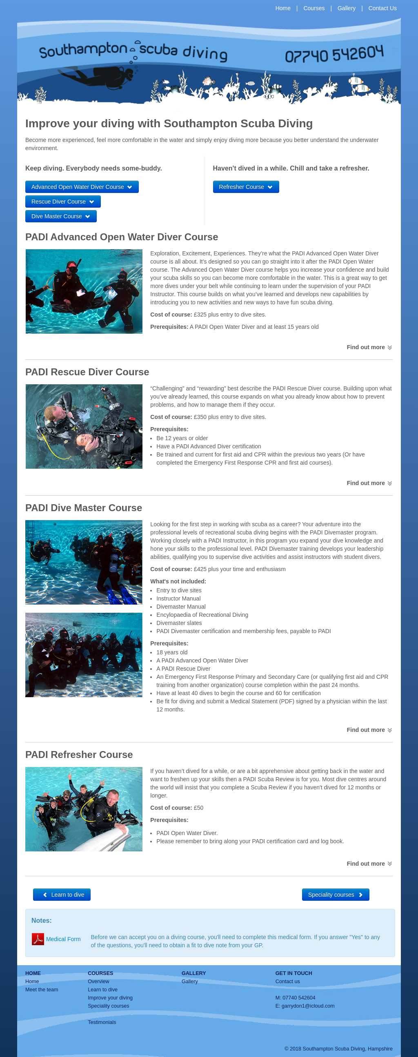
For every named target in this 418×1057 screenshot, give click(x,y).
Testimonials (102, 1022)
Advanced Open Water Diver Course (82, 187)
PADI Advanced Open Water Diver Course (121, 236)
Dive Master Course (61, 216)
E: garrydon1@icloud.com (305, 1006)
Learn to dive (61, 894)
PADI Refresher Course (79, 754)
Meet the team (41, 990)
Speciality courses (335, 894)
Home (283, 8)
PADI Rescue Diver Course (87, 371)
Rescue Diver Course (63, 201)
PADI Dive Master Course (83, 507)
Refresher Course (246, 187)
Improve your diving (110, 998)
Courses (314, 8)
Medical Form (56, 939)
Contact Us (383, 8)
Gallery (347, 8)
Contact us (288, 981)
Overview (98, 981)
